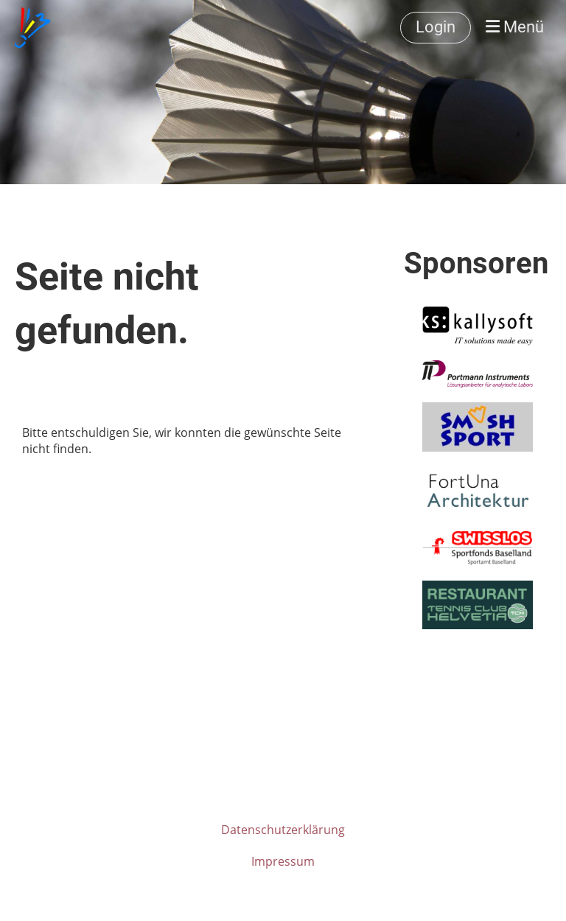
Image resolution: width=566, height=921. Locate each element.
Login (435, 27)
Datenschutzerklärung (283, 830)
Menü (515, 27)
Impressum (283, 861)
